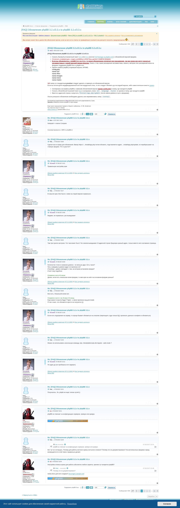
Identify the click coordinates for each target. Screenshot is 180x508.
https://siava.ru (52, 109)
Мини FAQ (51, 175)
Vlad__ (57, 468)
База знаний (121, 22)
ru (80, 91)
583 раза (35, 430)
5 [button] (149, 44)
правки (151, 85)
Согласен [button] (167, 504)
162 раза (35, 181)
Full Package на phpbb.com (103, 57)
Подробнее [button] (72, 504)
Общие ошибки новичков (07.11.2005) (60, 173)
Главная (91, 22)
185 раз (35, 69)
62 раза (35, 133)
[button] (132, 44)
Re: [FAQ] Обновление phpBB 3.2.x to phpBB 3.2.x (69, 118)
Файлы (110, 22)
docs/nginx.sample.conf (76, 474)
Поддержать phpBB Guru (71, 114)
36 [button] (154, 44)
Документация (135, 22)
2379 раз (35, 182)
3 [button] (144, 44)
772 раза (35, 70)
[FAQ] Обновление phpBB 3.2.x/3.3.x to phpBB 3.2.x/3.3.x (51, 29)
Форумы (100, 22)
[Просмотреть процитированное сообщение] (65, 444)
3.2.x (80, 57)
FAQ (146, 22)
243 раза (35, 153)
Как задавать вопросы (82, 173)
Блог (152, 22)
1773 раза (36, 431)
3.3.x (86, 57)
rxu (56, 444)
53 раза (35, 155)
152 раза (35, 132)
